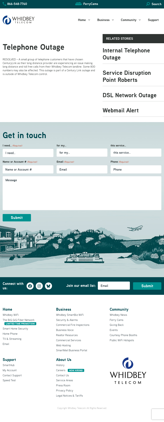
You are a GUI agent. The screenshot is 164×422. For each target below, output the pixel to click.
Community (133, 20)
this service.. (118, 145)
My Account (10, 370)
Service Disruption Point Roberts (127, 76)
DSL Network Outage (130, 95)
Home (86, 20)
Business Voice (65, 329)
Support (153, 20)
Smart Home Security (15, 328)
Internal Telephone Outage (126, 54)
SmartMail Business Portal (71, 350)
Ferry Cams (116, 319)
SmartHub (9, 365)
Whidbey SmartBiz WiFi (70, 314)
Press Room (63, 385)
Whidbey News (118, 314)
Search (156, 4)
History (60, 365)
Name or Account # (20, 162)
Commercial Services (68, 340)
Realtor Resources (67, 335)
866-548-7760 (17, 4)
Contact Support (12, 375)
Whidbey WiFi (11, 314)
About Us (63, 359)
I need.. (12, 146)
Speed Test (9, 380)
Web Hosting (63, 345)
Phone (119, 162)
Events (114, 329)
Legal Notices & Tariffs (69, 395)
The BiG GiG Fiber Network (19, 321)
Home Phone (10, 333)
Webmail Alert (121, 110)
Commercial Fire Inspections (72, 324)
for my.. (61, 145)
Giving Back (117, 324)
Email (65, 162)
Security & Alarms (67, 319)
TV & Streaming (12, 338)
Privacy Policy (64, 390)
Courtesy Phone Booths (123, 335)
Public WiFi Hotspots (122, 340)
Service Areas (64, 380)
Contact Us (62, 375)
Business (107, 20)
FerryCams (90, 4)
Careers (70, 370)
